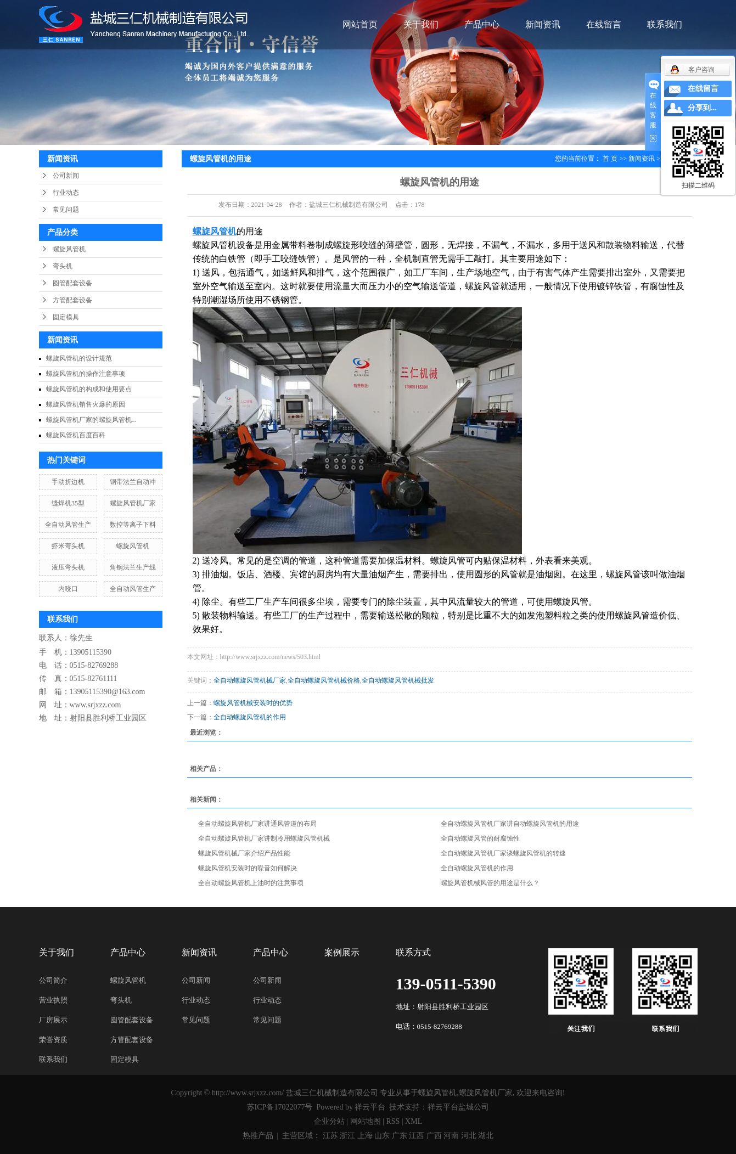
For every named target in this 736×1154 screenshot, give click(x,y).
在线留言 (603, 24)
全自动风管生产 (68, 524)
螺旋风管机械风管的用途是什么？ (490, 883)
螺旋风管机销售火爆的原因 (85, 404)
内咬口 (68, 589)
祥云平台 (370, 1107)
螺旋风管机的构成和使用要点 (89, 389)
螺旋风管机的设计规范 (79, 358)
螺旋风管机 (69, 249)
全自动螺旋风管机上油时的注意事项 (251, 883)
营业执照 (53, 1000)
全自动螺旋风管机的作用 (250, 717)
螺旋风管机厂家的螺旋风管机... (91, 420)
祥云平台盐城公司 (458, 1107)
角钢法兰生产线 (133, 567)
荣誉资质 (53, 1039)
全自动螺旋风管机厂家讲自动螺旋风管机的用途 (510, 823)
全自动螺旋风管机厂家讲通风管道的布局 (257, 823)
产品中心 (481, 24)
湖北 (485, 1136)
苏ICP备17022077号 (280, 1107)
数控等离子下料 (133, 524)
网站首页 (360, 24)
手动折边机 (68, 482)
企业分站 (329, 1121)
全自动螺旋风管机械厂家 (250, 680)
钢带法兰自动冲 (133, 482)
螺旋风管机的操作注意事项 (85, 374)
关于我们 (421, 24)
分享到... (702, 108)
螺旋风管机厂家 (133, 503)
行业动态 (66, 192)
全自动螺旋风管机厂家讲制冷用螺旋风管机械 (264, 838)
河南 (451, 1136)
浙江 (347, 1136)
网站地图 (365, 1121)
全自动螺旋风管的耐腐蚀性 (480, 838)
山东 (382, 1136)
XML (413, 1121)
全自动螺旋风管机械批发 (398, 680)
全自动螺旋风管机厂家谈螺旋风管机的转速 (503, 853)
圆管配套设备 (72, 283)
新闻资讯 (542, 24)
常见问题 (66, 209)
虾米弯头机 (68, 546)
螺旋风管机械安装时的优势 (253, 703)
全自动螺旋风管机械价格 (324, 680)
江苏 (330, 1136)
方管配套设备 (72, 300)
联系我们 (664, 24)
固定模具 (66, 317)
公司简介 (53, 980)
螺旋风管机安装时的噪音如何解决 (247, 868)
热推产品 (258, 1136)
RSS (393, 1121)
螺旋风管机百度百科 (75, 435)
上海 (365, 1136)
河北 (468, 1136)
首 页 (610, 158)
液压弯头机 (68, 567)
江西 (416, 1136)
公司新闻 (66, 175)
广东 (399, 1136)
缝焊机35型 (68, 503)
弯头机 (62, 266)
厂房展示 (53, 1020)
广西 (434, 1136)
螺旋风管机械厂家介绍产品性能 (244, 853)
